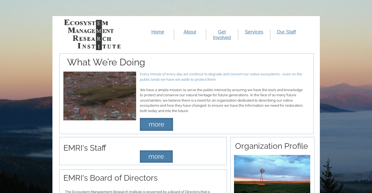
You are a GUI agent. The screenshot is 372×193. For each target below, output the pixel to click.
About (189, 32)
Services (254, 32)
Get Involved (222, 34)
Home (157, 32)
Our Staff (286, 32)
